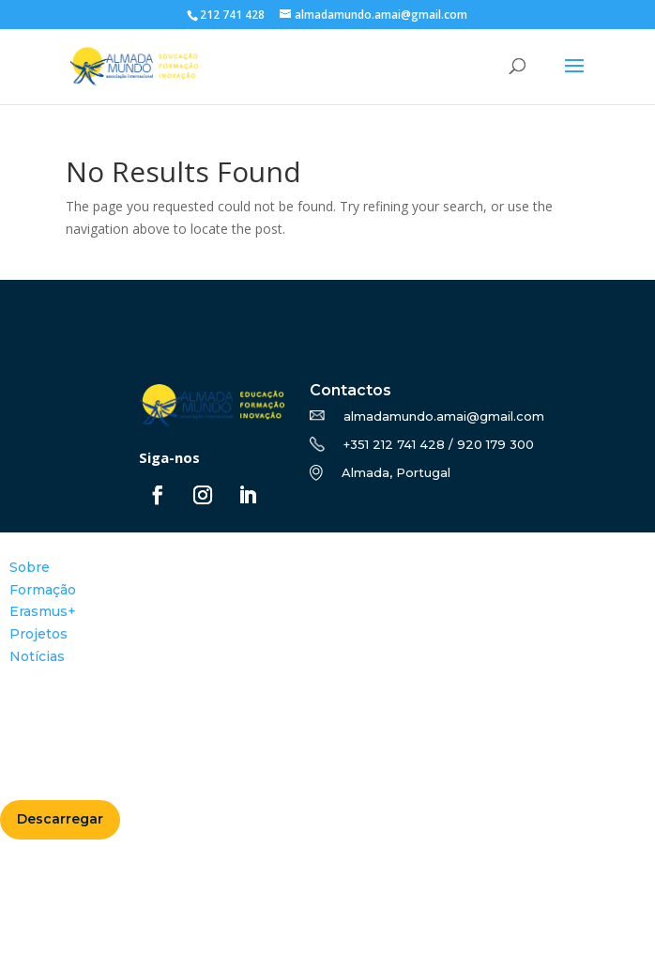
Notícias (37, 656)
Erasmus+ (42, 611)
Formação (42, 589)
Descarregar (60, 818)
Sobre (29, 567)
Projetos (38, 633)
